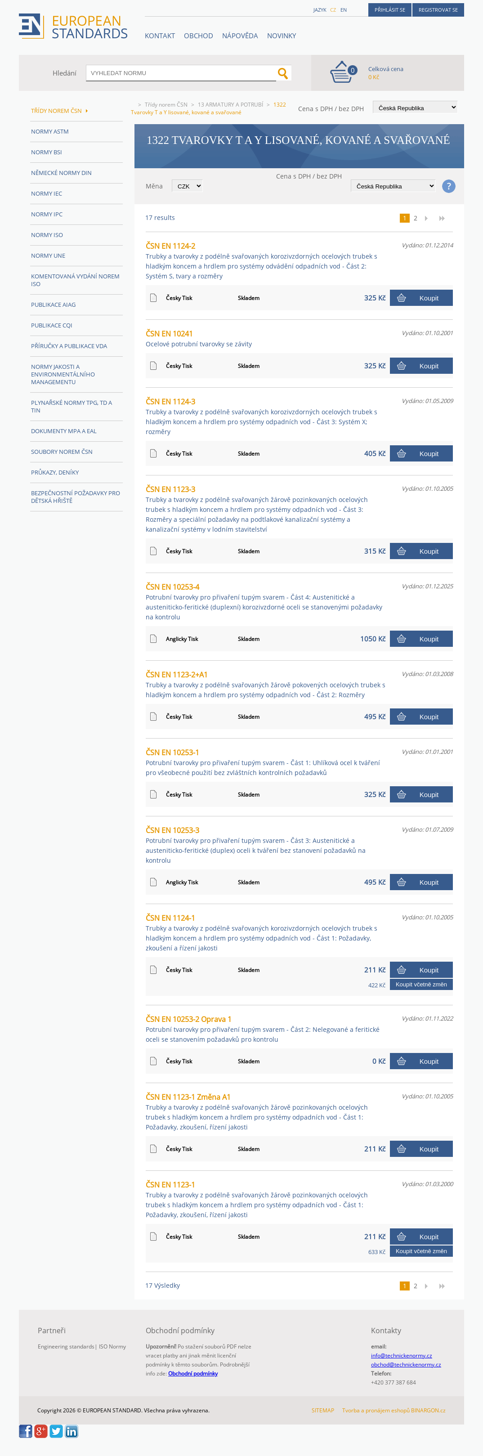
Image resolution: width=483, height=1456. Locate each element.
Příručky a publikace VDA (69, 346)
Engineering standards (66, 1346)
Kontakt (160, 35)
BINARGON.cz (428, 1410)
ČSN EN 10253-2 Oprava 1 (263, 1029)
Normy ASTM (50, 131)
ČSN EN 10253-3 (256, 845)
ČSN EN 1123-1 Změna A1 (257, 1111)
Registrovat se (438, 9)
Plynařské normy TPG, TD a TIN (71, 406)
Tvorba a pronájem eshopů (376, 1410)
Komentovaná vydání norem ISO (75, 280)
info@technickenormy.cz (401, 1355)
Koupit (429, 298)
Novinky (281, 35)
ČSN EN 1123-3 (257, 508)
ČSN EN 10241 (199, 338)
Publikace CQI (51, 325)
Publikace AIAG (53, 304)
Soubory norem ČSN (62, 452)
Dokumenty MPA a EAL (64, 431)
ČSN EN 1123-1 (257, 1199)
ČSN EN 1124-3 (261, 416)
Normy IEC (46, 193)
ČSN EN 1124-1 (261, 932)
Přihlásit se (390, 9)
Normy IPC (47, 214)
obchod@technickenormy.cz (406, 1364)
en (343, 9)
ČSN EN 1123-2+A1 (265, 684)
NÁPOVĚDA (240, 35)
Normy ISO (47, 235)
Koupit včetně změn (421, 984)
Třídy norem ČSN (166, 104)
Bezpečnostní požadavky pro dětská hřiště (75, 497)
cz (333, 9)
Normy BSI (46, 152)
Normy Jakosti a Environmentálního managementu (63, 374)
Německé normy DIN (61, 173)
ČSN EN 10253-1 (263, 762)
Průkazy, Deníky (55, 472)
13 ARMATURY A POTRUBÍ (230, 104)
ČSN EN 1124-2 (261, 260)
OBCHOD (198, 35)
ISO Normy (112, 1346)
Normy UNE (48, 255)
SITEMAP (323, 1410)
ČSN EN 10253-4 (264, 601)
